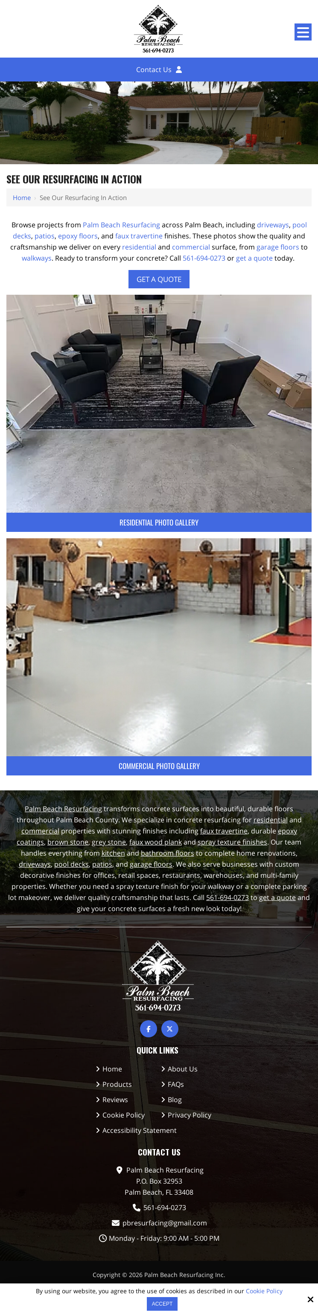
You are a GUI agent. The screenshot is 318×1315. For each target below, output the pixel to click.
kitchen (113, 853)
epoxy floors (78, 236)
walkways (37, 258)
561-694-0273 (204, 258)
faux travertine (139, 236)
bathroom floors (167, 853)
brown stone (67, 842)
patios (45, 236)
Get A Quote (159, 279)
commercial (191, 247)
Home (22, 197)
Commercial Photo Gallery (159, 766)
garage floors (278, 247)
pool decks (71, 864)
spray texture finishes (232, 842)
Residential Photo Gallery (159, 522)
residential (139, 247)
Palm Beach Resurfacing (121, 224)
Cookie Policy (264, 1291)
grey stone (109, 842)
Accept (162, 1304)
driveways (273, 224)
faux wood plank (155, 842)
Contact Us (154, 69)
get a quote (254, 258)
